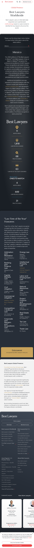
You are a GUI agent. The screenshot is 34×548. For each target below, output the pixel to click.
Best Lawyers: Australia (7, 436)
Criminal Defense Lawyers (8, 477)
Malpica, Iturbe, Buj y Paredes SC (9, 302)
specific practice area (11, 86)
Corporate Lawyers (6, 482)
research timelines (12, 96)
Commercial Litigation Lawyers (9, 484)
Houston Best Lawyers (23, 442)
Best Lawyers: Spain (6, 438)
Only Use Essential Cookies (17, 542)
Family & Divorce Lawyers (8, 475)
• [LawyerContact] (13, 526)
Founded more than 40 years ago (13, 367)
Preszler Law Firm (11, 511)
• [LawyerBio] (11, 526)
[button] (28, 46)
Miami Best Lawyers (22, 451)
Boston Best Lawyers (23, 448)
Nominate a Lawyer (22, 465)
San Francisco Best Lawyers (24, 446)
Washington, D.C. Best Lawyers (25, 440)
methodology (9, 24)
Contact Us (20, 471)
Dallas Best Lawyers (22, 444)
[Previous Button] (3, 513)
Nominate (9, 424)
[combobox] (17, 46)
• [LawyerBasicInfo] (9, 526)
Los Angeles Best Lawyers (24, 435)
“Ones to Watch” (16, 398)
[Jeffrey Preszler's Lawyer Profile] (11, 505)
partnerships (19, 385)
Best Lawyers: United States (8, 432)
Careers (19, 469)
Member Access (25, 424)
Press (19, 467)
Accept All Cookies (17, 545)
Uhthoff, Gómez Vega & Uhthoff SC (24, 270)
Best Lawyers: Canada (7, 434)
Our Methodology (22, 463)
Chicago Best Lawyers (23, 438)
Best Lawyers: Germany (7, 440)
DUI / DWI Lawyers (6, 480)
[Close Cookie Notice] (33, 534)
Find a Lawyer (17, 350)
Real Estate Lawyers (6, 486)
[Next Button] (21, 513)
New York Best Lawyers (23, 433)
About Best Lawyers (22, 461)
